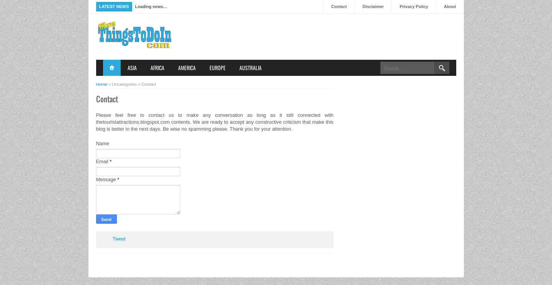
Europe (218, 68)
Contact (339, 6)
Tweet (119, 239)
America (187, 68)
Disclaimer (373, 6)
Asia (132, 68)
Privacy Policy (414, 6)
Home (112, 68)
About (450, 6)
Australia (250, 68)
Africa (157, 68)
